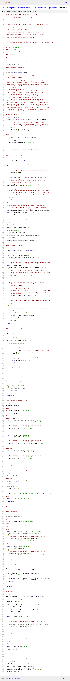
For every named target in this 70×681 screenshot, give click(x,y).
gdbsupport (53, 8)
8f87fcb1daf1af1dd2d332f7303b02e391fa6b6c (30, 8)
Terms (18, 678)
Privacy (14, 678)
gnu (3, 8)
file (34, 11)
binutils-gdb (10, 8)
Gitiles (9, 678)
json (67, 678)
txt (63, 678)
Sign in (66, 2)
